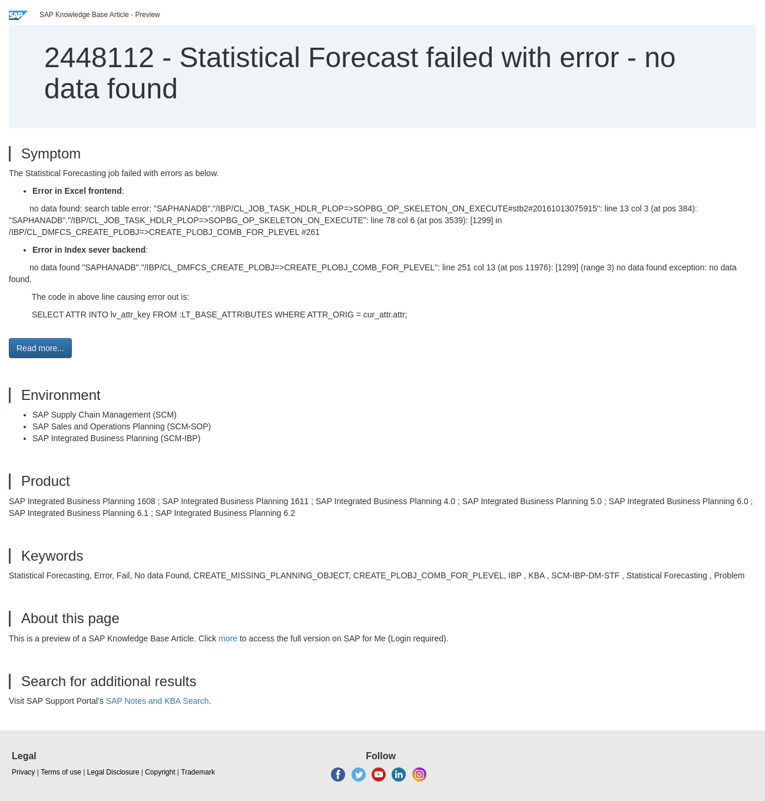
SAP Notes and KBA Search (157, 701)
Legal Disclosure (113, 772)
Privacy (23, 772)
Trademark (198, 772)
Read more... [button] (40, 348)
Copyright (160, 772)
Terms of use (61, 772)
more (227, 638)
